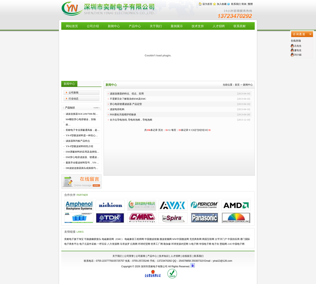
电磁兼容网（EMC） (113, 239)
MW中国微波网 (180, 239)
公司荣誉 (129, 256)
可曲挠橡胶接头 (92, 239)
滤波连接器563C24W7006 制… (82, 114)
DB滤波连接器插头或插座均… (82, 168)
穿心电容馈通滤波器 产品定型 (126, 104)
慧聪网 (223, 244)
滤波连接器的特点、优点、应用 (127, 93)
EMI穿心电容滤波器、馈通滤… (82, 157)
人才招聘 (219, 26)
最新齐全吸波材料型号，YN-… (82, 162)
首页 (237, 84)
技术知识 (164, 256)
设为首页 (207, 4)
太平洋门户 (221, 239)
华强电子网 (205, 244)
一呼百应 (102, 244)
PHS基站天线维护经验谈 (123, 114)
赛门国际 (245, 239)
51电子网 (194, 244)
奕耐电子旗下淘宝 (74, 239)
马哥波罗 (125, 244)
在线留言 (187, 256)
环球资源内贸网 (179, 244)
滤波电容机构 (117, 109)
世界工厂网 (157, 244)
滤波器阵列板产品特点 (78, 140)
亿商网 (133, 244)
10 (206, 130)
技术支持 (198, 26)
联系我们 (236, 4)
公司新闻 (73, 92)
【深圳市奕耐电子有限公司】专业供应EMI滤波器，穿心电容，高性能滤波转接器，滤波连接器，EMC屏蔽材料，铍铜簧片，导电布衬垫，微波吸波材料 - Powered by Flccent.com (108, 8)
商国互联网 (208, 239)
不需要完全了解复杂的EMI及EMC (128, 98)
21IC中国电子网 (236, 244)
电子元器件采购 (87, 244)
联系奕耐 (240, 26)
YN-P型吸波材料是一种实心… (82, 135)
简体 (243, 4)
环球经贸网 (144, 244)
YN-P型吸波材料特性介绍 (79, 146)
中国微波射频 (151, 239)
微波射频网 (166, 239)
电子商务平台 (71, 244)
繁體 (250, 4)
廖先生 (297, 50)
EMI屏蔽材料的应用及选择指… (82, 151)
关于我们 (156, 26)
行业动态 (73, 98)
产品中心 (135, 26)
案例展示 (177, 26)
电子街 (215, 244)
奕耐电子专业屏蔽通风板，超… (83, 130)
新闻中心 (114, 26)
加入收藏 (222, 4)
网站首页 (72, 26)
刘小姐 (297, 54)
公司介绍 (93, 26)
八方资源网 (113, 244)
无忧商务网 (195, 239)
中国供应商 (234, 239)
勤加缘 (167, 244)
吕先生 (297, 45)
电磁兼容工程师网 (134, 239)
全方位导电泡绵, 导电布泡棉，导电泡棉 (131, 119)
